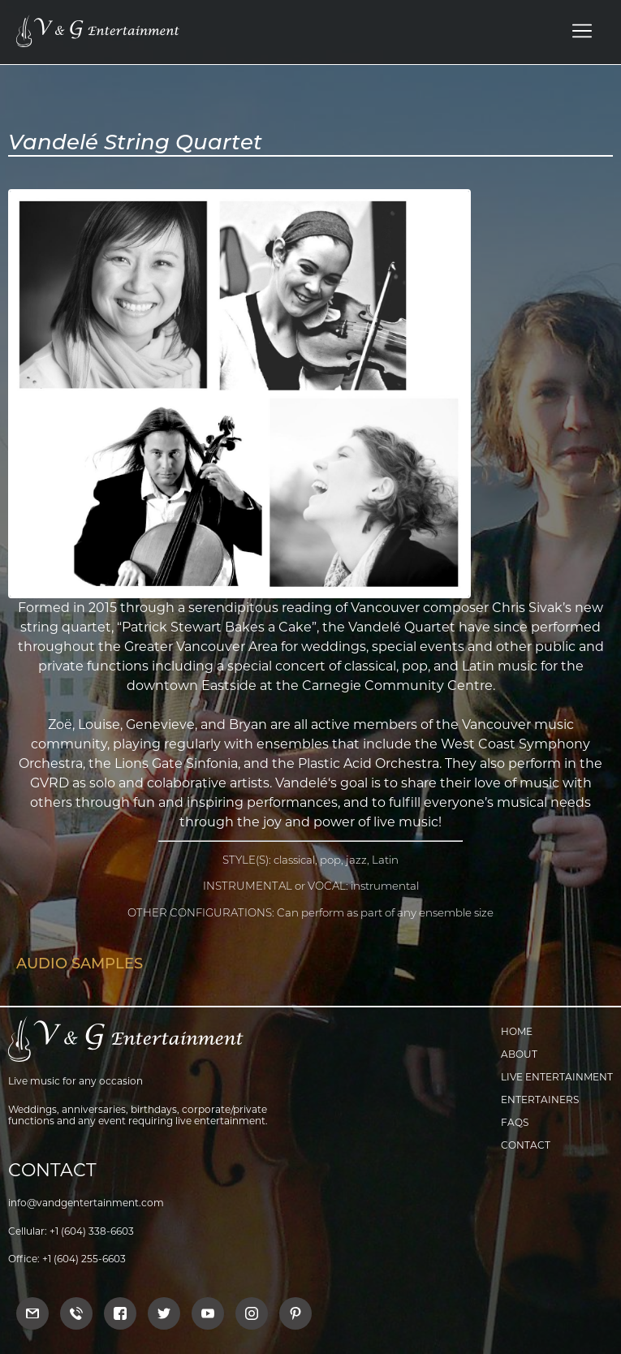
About (519, 1054)
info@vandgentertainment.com (86, 1203)
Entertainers (540, 1099)
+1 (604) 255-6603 (84, 1259)
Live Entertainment (557, 1077)
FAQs (514, 1122)
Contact (525, 1145)
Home (517, 1031)
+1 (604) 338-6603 (92, 1231)
